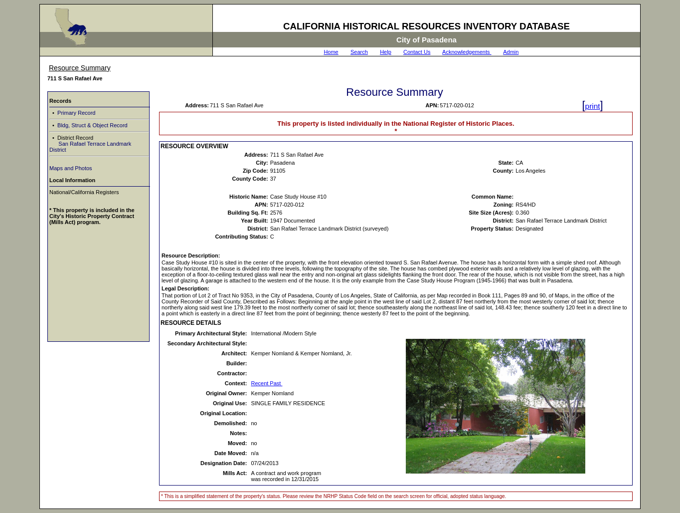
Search (359, 52)
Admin (510, 52)
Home (331, 52)
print (592, 106)
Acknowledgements (466, 52)
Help (385, 52)
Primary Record (75, 113)
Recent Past (266, 383)
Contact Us (416, 52)
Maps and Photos (70, 168)
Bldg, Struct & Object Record (92, 125)
